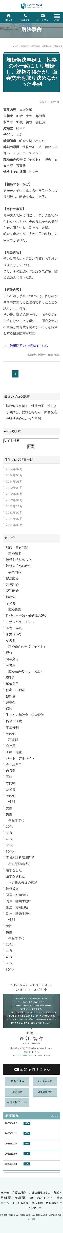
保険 (9, 708)
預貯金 (10, 696)
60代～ (11, 851)
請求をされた (15, 876)
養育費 (10, 665)
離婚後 (10, 597)
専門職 (10, 783)
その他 (10, 603)
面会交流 (12, 659)
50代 (9, 845)
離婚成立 (12, 889)
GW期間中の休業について (19, 1127)
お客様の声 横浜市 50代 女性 (23, 1148)
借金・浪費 (14, 721)
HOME (5, 1192)
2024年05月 (14, 481)
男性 (9, 814)
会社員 (10, 746)
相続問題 (20, 1197)
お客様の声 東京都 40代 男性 (23, 1137)
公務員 (10, 789)
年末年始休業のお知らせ (18, 1158)
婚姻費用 (12, 684)
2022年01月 (14, 500)
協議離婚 (12, 578)
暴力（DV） (14, 634)
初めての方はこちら (41, 1197)
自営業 (10, 770)
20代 (9, 826)
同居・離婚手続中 (18, 901)
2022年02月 (14, 494)
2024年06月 (14, 475)
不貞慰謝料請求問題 (20, 857)
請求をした (14, 870)
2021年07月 (14, 519)
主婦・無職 (14, 752)
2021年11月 (14, 506)
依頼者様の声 (54, 1202)
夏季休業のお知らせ (15, 1168)
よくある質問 (20, 1202)
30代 (9, 833)
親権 (9, 653)
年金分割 (12, 727)
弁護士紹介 (19, 1192)
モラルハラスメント (20, 622)
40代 (9, 839)
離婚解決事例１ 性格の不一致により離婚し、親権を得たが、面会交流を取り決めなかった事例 (31, 72)
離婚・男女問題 (17, 547)
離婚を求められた (18, 566)
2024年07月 (14, 469)
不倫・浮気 (14, 628)
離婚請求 (14, 553)
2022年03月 (14, 488)
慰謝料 (10, 677)
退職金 (10, 702)
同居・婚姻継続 (17, 895)
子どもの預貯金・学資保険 (25, 715)
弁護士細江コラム (40, 1192)
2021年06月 (14, 525)
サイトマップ (33, 1208)
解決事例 (37, 1202)
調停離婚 (12, 584)
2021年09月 (14, 512)
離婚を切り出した (18, 559)
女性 (9, 808)
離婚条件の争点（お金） (26, 671)
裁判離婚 (12, 590)
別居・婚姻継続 (17, 907)
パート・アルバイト (20, 758)
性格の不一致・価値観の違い (26, 615)
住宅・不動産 (15, 690)
